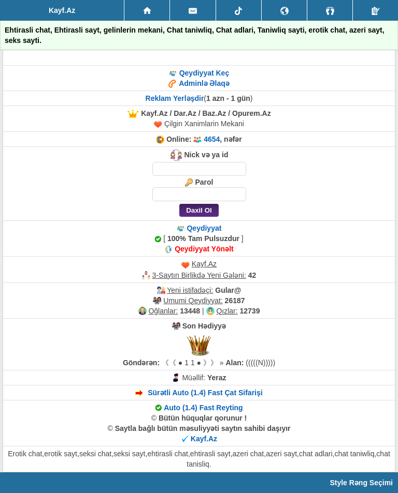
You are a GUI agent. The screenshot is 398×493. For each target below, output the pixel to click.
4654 (212, 139)
